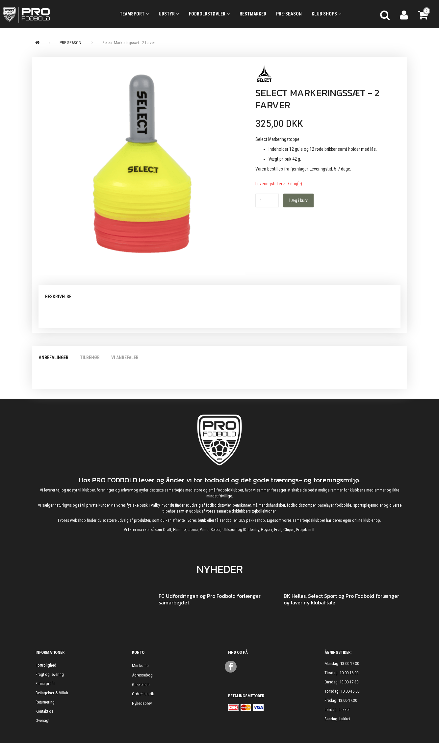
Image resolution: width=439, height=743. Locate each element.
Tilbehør (90, 357)
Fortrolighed (46, 665)
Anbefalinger (53, 357)
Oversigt (42, 720)
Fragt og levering (50, 674)
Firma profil (45, 683)
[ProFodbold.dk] (55, 14)
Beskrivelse (58, 296)
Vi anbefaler (125, 357)
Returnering (45, 702)
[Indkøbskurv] (423, 14)
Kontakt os (44, 711)
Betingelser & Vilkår (52, 692)
